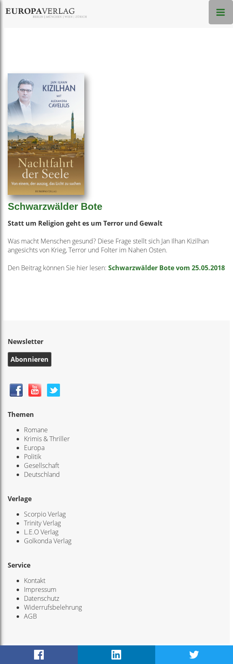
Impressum (40, 589)
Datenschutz (41, 598)
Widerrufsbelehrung (53, 607)
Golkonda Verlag (47, 540)
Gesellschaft (41, 465)
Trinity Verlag (42, 523)
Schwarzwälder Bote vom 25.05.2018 (166, 267)
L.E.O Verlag (41, 531)
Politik (32, 456)
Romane (36, 429)
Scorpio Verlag (45, 514)
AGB (30, 616)
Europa (34, 447)
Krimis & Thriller (47, 438)
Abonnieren (30, 359)
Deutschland (42, 474)
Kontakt (34, 580)
